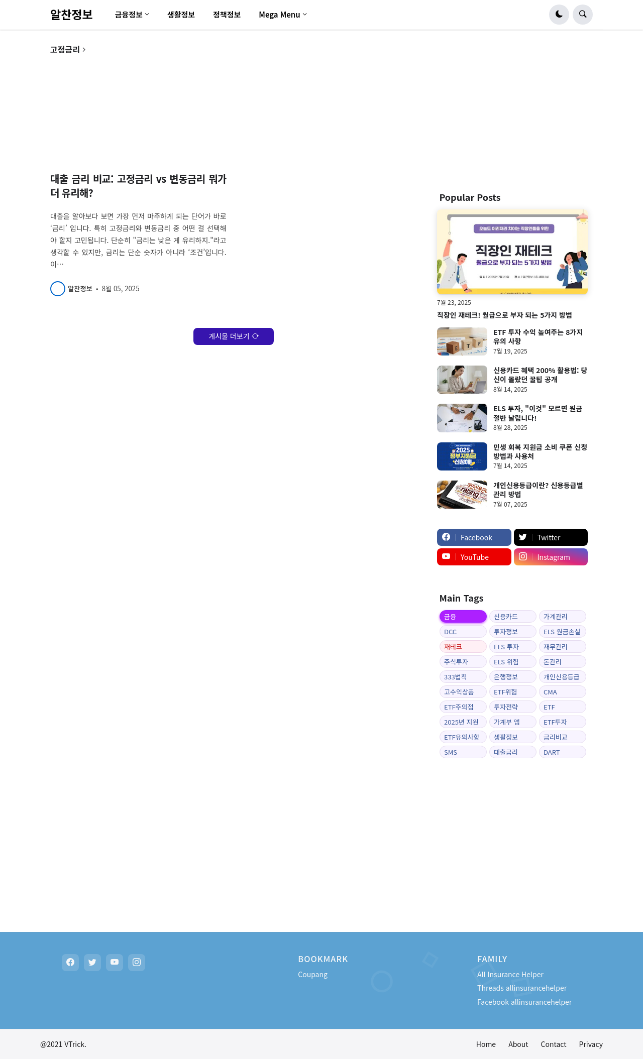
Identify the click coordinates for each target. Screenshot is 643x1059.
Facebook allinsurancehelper (524, 1002)
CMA (550, 691)
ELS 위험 (506, 661)
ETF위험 (505, 691)
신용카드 (506, 616)
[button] (559, 15)
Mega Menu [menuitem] (279, 14)
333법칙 (455, 676)
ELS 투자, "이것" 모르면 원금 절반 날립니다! (537, 413)
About (518, 1044)
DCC (450, 631)
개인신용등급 (562, 676)
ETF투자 (555, 722)
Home (486, 1044)
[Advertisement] (512, 107)
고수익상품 (459, 691)
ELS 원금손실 (562, 631)
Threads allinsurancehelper (522, 988)
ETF (549, 707)
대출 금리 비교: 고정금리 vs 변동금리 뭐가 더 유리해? (138, 186)
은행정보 (506, 676)
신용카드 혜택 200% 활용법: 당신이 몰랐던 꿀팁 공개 (540, 375)
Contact (554, 1044)
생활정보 (506, 737)
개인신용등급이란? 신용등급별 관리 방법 (538, 490)
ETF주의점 (459, 707)
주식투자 (456, 661)
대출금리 (506, 752)
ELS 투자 (506, 646)
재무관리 (556, 646)
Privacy (591, 1044)
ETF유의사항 (461, 737)
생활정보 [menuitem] (181, 14)
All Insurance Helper (510, 974)
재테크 (453, 646)
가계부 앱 (506, 722)
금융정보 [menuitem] (129, 14)
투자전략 (506, 707)
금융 (450, 616)
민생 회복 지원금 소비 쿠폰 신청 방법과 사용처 (540, 451)
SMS (450, 752)
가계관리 (556, 616)
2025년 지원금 (461, 722)
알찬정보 (71, 14)
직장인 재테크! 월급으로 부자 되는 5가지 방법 (504, 314)
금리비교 (556, 737)
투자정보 (506, 631)
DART (552, 752)
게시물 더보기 (228, 336)
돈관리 (553, 661)
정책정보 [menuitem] (227, 14)
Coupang (313, 974)
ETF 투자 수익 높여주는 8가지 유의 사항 (538, 336)
